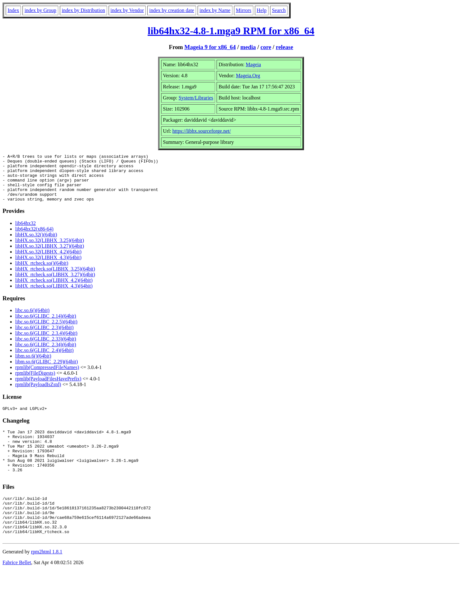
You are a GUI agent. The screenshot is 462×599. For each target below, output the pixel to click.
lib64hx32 (25, 232)
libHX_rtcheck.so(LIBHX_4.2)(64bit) (53, 289)
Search (279, 10)
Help (262, 10)
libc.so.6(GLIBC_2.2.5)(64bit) (46, 331)
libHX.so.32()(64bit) (36, 244)
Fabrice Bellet (17, 591)
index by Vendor (127, 10)
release (284, 47)
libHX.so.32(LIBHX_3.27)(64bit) (49, 255)
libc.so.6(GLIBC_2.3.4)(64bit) (46, 342)
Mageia (253, 64)
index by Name (215, 10)
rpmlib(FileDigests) (35, 382)
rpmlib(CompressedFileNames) (47, 376)
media (248, 47)
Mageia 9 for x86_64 (210, 47)
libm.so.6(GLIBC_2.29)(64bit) (46, 371)
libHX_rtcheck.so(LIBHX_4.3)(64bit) (53, 295)
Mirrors (243, 10)
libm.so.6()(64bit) (33, 365)
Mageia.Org (248, 75)
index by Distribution (83, 10)
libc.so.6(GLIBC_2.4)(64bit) (44, 359)
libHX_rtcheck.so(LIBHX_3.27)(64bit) (55, 284)
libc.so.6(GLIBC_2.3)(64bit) (44, 337)
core (266, 47)
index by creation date (171, 10)
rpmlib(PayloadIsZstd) (38, 394)
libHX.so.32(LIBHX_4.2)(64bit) (48, 261)
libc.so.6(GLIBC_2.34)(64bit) (45, 354)
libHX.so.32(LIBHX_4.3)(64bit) (48, 267)
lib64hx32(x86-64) (34, 238)
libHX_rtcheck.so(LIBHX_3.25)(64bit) (55, 278)
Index (13, 10)
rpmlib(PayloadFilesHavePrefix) (48, 388)
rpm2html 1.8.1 (46, 580)
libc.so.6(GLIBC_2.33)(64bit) (45, 348)
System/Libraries (196, 97)
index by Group (40, 10)
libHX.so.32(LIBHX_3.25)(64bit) (49, 249)
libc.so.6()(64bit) (32, 319)
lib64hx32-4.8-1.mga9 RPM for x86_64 (231, 30)
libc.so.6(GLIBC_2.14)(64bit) (45, 325)
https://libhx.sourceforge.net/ (201, 131)
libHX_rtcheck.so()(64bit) (41, 272)
